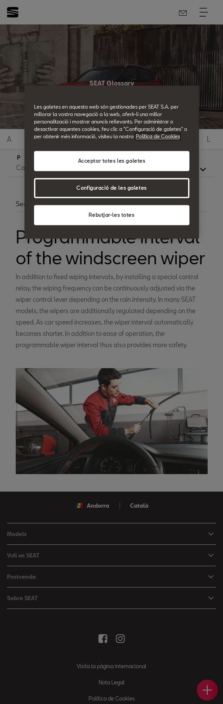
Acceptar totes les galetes (111, 161)
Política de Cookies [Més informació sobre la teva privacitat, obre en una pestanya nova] (158, 137)
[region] (111, 162)
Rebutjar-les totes (111, 215)
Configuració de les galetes (111, 188)
